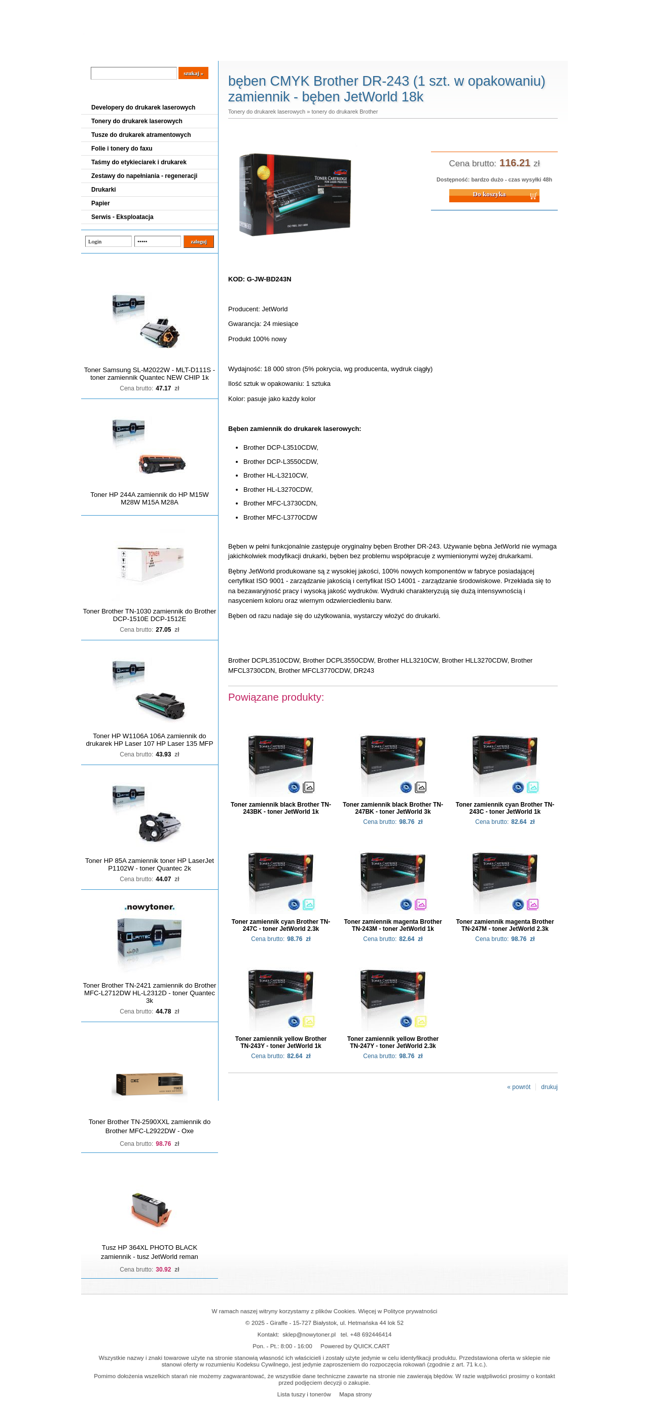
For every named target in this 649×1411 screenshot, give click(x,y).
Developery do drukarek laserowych (143, 107)
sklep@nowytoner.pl (309, 1334)
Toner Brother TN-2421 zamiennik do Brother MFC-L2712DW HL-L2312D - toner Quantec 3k (150, 993)
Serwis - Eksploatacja (122, 217)
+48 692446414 (371, 1334)
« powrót (518, 1087)
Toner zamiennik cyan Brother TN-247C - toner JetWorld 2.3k (281, 925)
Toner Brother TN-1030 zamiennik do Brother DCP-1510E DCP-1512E (150, 615)
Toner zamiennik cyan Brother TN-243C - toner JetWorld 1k (505, 808)
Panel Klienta (204, 51)
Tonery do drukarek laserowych (137, 121)
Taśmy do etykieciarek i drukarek (139, 162)
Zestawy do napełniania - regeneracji (144, 175)
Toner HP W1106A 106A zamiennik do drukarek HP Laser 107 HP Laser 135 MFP (149, 739)
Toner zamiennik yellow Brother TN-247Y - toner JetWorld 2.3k (393, 1042)
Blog (96, 51)
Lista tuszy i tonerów (304, 1394)
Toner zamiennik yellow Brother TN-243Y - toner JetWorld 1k (281, 1042)
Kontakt (253, 51)
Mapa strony (355, 1394)
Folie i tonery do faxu (122, 148)
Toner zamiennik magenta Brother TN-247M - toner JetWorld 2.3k (505, 925)
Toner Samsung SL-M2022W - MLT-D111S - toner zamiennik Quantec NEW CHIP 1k (149, 373)
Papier (100, 203)
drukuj (549, 1087)
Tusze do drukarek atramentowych (141, 134)
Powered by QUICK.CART (355, 1346)
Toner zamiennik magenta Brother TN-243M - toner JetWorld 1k (393, 925)
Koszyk (505, 7)
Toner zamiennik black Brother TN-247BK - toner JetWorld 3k (393, 808)
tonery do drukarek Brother (344, 111)
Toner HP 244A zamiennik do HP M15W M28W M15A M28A (149, 498)
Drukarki (103, 189)
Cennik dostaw (143, 51)
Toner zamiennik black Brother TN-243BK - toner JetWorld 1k (281, 808)
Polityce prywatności (411, 1311)
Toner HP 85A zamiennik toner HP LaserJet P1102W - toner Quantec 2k (149, 864)
